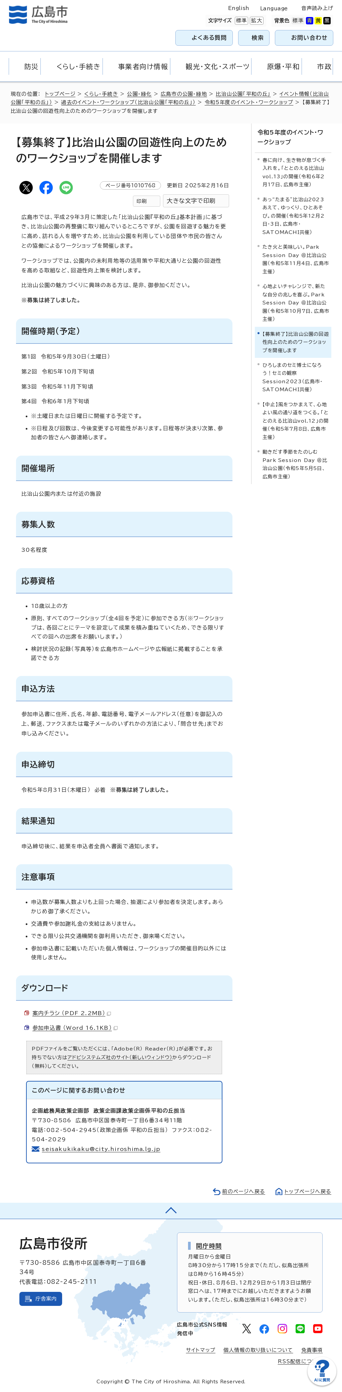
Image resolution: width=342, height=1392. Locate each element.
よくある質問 (209, 37)
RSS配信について (300, 1361)
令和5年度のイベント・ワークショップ (249, 102)
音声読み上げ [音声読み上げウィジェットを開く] (317, 8)
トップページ (60, 93)
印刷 (142, 201)
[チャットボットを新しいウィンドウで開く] (322, 1384)
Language (274, 8)
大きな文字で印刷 (191, 201)
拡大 (256, 21)
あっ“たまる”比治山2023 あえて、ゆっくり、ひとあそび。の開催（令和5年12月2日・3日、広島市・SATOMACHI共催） (295, 216)
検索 (258, 37)
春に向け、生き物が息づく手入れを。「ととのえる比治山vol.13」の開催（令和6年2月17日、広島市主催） (294, 172)
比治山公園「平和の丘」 (243, 93)
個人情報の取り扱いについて (258, 1350)
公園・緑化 (139, 93)
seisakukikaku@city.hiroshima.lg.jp (101, 1149)
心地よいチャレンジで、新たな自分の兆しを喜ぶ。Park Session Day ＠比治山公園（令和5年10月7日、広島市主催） (296, 302)
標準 (241, 21)
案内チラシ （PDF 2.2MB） (71, 1013)
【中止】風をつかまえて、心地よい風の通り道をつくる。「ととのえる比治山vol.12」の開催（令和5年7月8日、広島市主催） (296, 421)
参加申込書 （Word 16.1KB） (75, 1027)
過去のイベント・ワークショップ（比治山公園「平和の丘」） (128, 102)
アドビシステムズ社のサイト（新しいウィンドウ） (120, 1057)
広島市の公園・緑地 (184, 93)
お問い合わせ (309, 37)
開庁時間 (209, 1246)
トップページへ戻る (308, 1191)
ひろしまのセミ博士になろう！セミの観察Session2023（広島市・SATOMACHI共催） (293, 377)
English (238, 8)
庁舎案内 (46, 1298)
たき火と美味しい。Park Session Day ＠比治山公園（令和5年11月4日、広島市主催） (296, 259)
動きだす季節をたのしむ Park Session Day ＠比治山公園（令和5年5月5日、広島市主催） (295, 464)
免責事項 (312, 1350)
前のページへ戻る (243, 1191)
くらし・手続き (101, 93)
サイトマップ (200, 1350)
